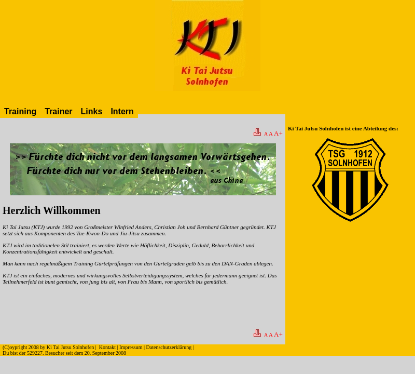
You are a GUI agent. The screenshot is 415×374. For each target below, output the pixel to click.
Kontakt (107, 347)
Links (92, 111)
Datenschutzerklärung (169, 347)
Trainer (58, 111)
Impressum (130, 347)
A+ (278, 133)
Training (20, 111)
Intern (121, 111)
